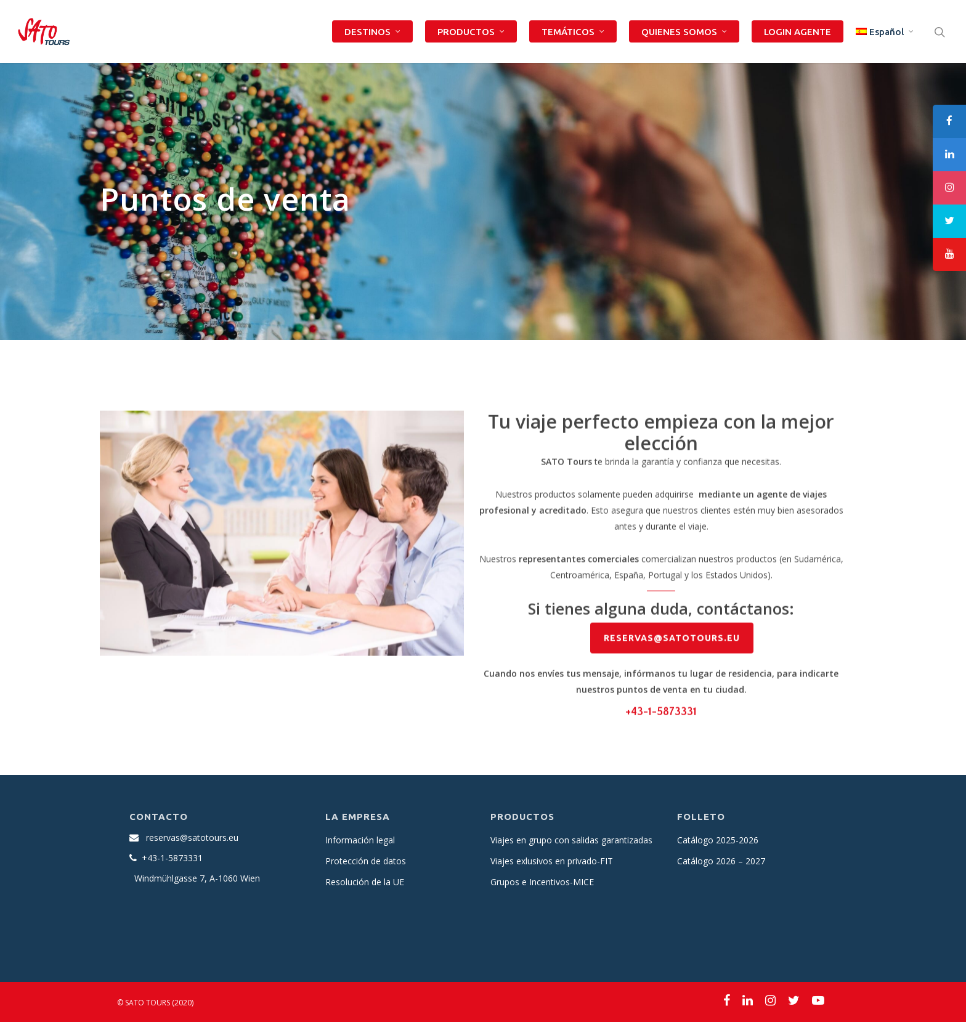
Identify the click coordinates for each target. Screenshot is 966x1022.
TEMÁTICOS (574, 31)
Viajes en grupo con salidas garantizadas (571, 840)
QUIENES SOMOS (684, 31)
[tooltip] (949, 121)
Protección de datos (365, 861)
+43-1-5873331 (661, 715)
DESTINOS (373, 31)
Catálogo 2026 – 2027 (721, 861)
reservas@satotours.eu (192, 837)
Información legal (360, 840)
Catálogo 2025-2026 (717, 840)
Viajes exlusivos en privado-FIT (551, 861)
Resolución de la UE (364, 882)
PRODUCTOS (471, 31)
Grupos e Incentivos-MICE (542, 882)
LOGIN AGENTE (797, 31)
